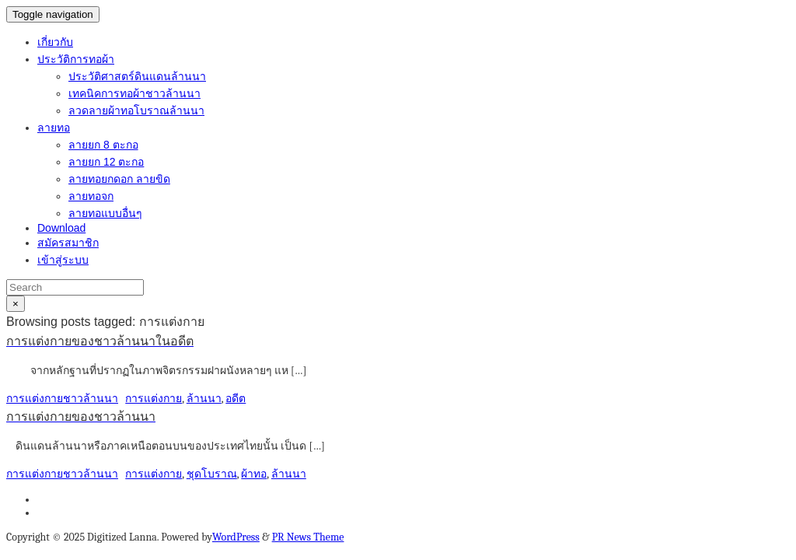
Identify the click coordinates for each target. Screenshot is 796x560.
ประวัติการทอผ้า (75, 59)
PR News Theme (308, 537)
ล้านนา (204, 398)
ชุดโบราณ (212, 474)
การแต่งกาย (153, 398)
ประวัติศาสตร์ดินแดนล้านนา (137, 76)
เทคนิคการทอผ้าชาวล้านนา (134, 93)
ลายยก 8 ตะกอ (103, 144)
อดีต (235, 398)
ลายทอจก (90, 196)
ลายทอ (53, 127)
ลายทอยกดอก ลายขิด (119, 179)
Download (61, 228)
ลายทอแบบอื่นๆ (105, 213)
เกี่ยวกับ (55, 42)
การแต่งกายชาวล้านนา (62, 398)
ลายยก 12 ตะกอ (106, 162)
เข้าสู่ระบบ (63, 260)
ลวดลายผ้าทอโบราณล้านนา (136, 110)
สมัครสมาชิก (68, 242)
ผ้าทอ (254, 474)
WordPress (236, 537)
